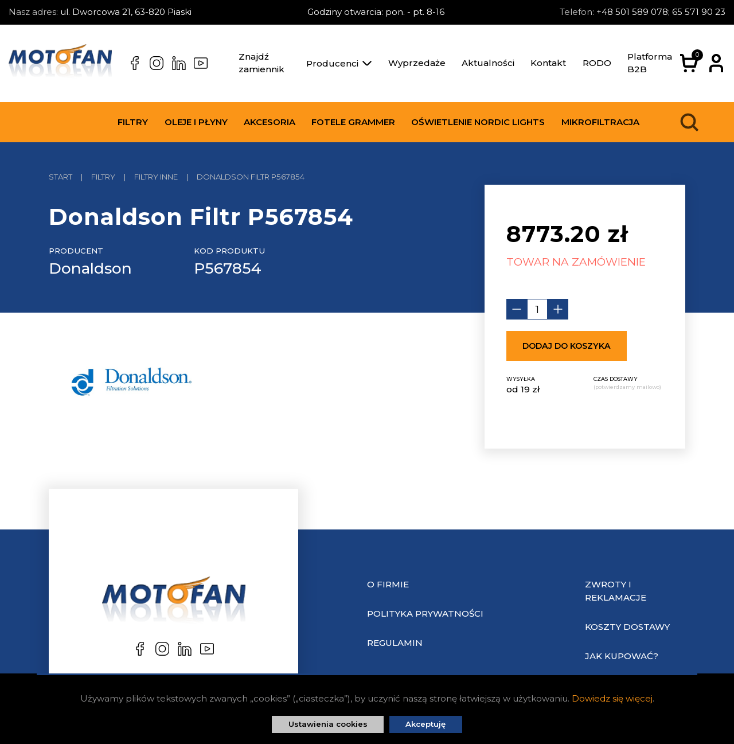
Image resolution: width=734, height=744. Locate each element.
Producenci (339, 63)
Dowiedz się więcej (612, 698)
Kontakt (548, 62)
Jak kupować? (621, 655)
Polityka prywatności (425, 613)
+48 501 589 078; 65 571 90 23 (660, 11)
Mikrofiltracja (600, 121)
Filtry (133, 121)
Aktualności (488, 62)
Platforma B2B (649, 63)
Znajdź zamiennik (261, 63)
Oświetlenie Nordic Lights (478, 121)
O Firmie (388, 584)
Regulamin (395, 642)
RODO (597, 62)
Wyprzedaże (417, 62)
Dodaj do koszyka (566, 346)
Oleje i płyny (196, 121)
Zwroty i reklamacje (615, 591)
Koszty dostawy (627, 626)
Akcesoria (269, 121)
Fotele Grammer (353, 121)
